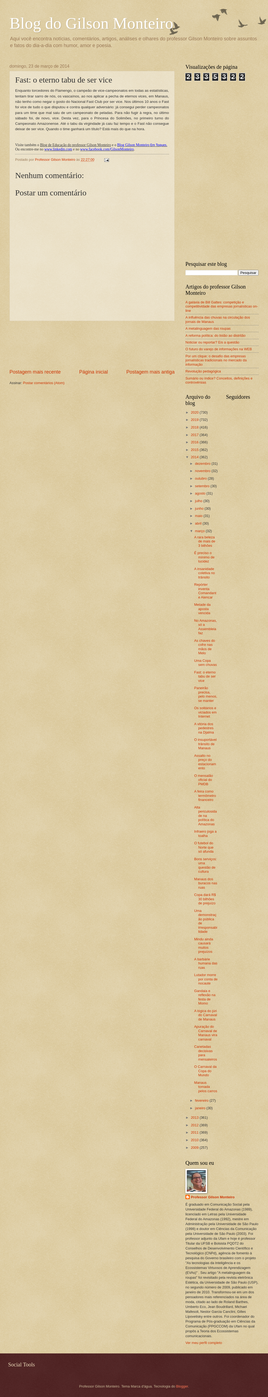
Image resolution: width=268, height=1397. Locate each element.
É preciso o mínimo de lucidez (204, 557)
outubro (201, 478)
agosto (200, 493)
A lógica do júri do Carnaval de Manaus (205, 1015)
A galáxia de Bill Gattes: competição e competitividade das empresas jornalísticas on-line (221, 306)
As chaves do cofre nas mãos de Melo (204, 647)
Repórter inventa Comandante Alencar (205, 591)
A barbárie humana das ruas (205, 963)
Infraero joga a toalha (205, 833)
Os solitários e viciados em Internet (205, 712)
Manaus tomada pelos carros (205, 1087)
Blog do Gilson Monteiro (91, 23)
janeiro (200, 1108)
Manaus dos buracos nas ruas (205, 883)
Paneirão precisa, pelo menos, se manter (205, 694)
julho (199, 501)
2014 (195, 457)
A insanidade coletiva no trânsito (204, 573)
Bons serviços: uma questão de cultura (205, 865)
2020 (195, 412)
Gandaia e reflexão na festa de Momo (204, 997)
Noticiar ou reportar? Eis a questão (212, 342)
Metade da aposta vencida (202, 609)
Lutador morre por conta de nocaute (206, 979)
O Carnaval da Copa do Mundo (205, 1071)
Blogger (182, 1386)
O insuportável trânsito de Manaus (205, 744)
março (200, 531)
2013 (195, 1117)
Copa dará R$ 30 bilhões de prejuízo (205, 899)
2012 (195, 1125)
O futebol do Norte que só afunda (204, 847)
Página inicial (93, 372)
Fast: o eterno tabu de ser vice (204, 676)
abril (198, 523)
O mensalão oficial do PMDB (203, 780)
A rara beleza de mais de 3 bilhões (204, 541)
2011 (195, 1132)
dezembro (203, 464)
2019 (195, 420)
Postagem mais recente (35, 372)
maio (199, 516)
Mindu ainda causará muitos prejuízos (203, 945)
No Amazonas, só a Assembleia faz (205, 627)
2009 (195, 1148)
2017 (195, 435)
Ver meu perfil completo (203, 1343)
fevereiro (202, 1100)
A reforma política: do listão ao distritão (215, 335)
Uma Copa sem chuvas (205, 663)
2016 (195, 442)
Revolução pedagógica (203, 371)
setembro (202, 486)
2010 (195, 1140)
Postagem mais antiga (150, 372)
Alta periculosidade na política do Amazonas (205, 815)
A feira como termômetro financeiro (205, 795)
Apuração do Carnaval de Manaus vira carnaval (205, 1033)
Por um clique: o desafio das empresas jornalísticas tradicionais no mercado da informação (216, 360)
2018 (195, 427)
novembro (203, 471)
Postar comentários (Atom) (43, 383)
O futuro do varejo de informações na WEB (218, 349)
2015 (195, 450)
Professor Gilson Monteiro (213, 1197)
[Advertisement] (92, 345)
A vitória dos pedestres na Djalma (204, 728)
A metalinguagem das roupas (208, 328)
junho (199, 508)
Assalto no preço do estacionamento (205, 762)
